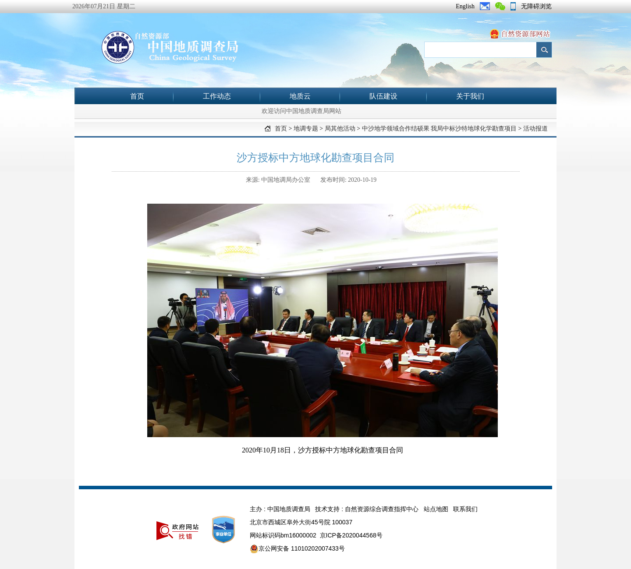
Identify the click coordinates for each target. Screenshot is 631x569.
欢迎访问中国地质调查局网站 (301, 111)
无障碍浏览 (536, 6)
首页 (137, 96)
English (465, 6)
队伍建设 (383, 96)
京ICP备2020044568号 (351, 535)
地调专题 (306, 128)
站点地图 (436, 508)
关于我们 (470, 96)
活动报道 (535, 128)
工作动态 (217, 96)
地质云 (300, 96)
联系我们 (465, 508)
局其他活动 (340, 128)
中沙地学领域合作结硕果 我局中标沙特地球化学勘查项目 (439, 128)
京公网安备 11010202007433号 (297, 548)
